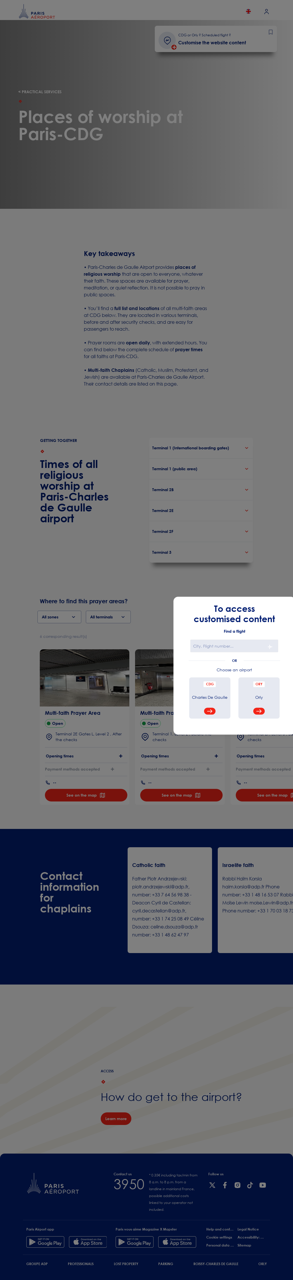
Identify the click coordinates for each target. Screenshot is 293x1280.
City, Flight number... (213, 646)
